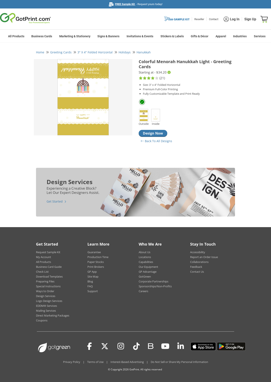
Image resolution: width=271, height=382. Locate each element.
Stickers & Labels (172, 36)
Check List (42, 272)
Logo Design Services (49, 301)
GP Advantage (147, 272)
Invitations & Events (140, 36)
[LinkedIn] (180, 346)
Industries (240, 36)
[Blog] (150, 346)
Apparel (221, 36)
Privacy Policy (71, 362)
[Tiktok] (136, 346)
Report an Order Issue (204, 257)
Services (259, 36)
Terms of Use (95, 362)
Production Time (97, 257)
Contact (213, 19)
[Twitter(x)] (104, 346)
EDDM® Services (46, 306)
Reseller (199, 19)
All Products (16, 36)
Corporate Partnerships (153, 281)
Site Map (92, 276)
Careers (143, 291)
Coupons (41, 320)
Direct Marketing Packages (52, 315)
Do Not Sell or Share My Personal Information (179, 362)
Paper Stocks (95, 262)
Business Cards (41, 36)
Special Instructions (48, 286)
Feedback (196, 267)
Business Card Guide (49, 267)
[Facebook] (89, 346)
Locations (145, 257)
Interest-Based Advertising (127, 362)
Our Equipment (148, 267)
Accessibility (197, 252)
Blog (90, 281)
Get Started (55, 201)
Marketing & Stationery (74, 36)
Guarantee (94, 252)
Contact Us (197, 272)
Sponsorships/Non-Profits (155, 286)
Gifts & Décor (199, 36)
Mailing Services (46, 311)
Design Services (45, 296)
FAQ (90, 286)
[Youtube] (165, 346)
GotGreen (145, 276)
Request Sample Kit (48, 252)
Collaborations (199, 262)
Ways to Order (45, 291)
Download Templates (49, 276)
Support (92, 291)
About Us (144, 252)
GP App (92, 272)
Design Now (153, 133)
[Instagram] (120, 346)
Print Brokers (95, 267)
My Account (43, 257)
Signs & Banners (108, 36)
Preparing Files (45, 281)
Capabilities (146, 262)
